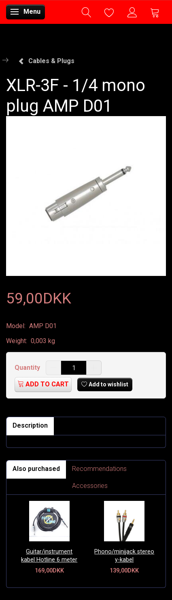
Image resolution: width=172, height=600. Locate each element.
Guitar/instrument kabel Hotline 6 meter (49, 556)
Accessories (90, 486)
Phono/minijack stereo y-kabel (124, 556)
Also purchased (36, 469)
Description (30, 425)
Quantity (28, 367)
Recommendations (99, 469)
